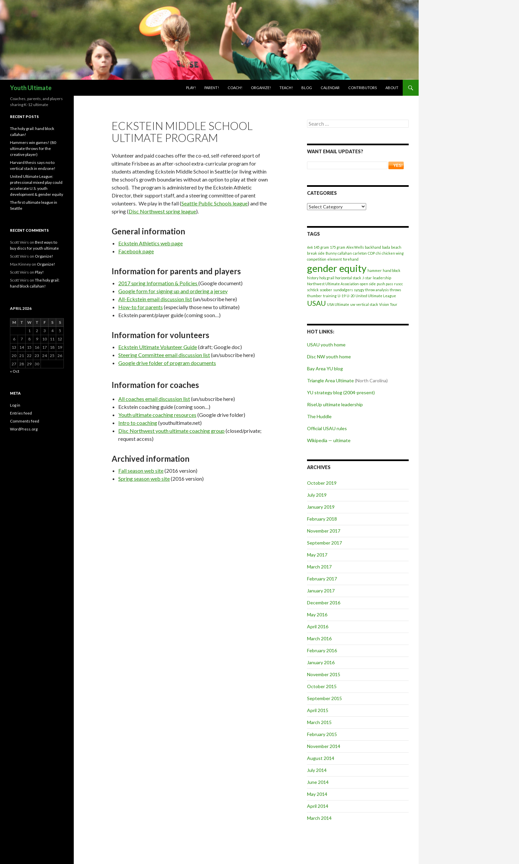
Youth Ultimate (31, 87)
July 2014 (317, 770)
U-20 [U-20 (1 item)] (351, 296)
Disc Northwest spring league (162, 211)
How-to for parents (140, 307)
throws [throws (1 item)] (395, 290)
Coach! (235, 87)
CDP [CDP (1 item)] (371, 253)
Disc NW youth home (329, 356)
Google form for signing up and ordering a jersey (173, 291)
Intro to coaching (137, 423)
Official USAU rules (327, 428)
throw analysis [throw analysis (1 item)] (377, 290)
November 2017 (323, 531)
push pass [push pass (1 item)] (385, 284)
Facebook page (136, 251)
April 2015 (317, 710)
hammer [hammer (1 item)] (374, 270)
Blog (306, 87)
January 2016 (321, 662)
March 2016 (319, 638)
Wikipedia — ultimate (329, 440)
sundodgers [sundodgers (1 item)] (343, 290)
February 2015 (322, 734)
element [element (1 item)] (334, 259)
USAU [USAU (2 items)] (316, 303)
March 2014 (319, 818)
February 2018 (322, 519)
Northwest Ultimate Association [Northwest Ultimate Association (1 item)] (333, 284)
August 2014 (320, 758)
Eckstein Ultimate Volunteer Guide (157, 347)
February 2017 (322, 578)
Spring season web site (144, 478)
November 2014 (323, 746)
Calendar (330, 87)
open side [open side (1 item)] (368, 284)
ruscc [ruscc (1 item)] (398, 284)
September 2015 (324, 698)
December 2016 (323, 602)
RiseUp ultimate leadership (335, 404)
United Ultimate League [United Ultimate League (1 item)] (376, 296)
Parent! (211, 87)
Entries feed (21, 413)
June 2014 (318, 782)
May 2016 (317, 614)
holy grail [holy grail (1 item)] (326, 278)
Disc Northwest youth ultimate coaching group (171, 431)
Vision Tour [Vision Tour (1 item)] (388, 304)
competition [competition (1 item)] (316, 259)
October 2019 (322, 483)
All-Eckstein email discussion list (155, 299)
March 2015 (319, 722)
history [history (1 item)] (312, 278)
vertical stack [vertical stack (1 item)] (367, 304)
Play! (191, 87)
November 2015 (323, 674)
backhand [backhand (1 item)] (373, 247)
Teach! (286, 87)
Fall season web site (140, 470)
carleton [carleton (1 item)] (360, 253)
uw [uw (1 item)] (352, 304)
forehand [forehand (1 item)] (351, 259)
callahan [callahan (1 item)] (345, 253)
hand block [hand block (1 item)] (391, 270)
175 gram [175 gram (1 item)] (337, 247)
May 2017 (317, 554)
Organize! (261, 87)
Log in (15, 405)
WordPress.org (24, 429)
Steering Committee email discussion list (164, 355)
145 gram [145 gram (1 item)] (321, 247)
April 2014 (317, 806)
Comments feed (24, 421)
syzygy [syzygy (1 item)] (359, 290)
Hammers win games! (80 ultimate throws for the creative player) (33, 148)
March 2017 (319, 566)
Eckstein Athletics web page (150, 243)
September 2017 (324, 543)
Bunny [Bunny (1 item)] (331, 253)
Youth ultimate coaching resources (157, 415)
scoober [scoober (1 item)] (326, 290)
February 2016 (322, 650)
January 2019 (321, 507)
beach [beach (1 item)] (396, 247)
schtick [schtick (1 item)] (313, 290)
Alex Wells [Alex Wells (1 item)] (355, 247)
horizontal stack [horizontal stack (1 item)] (348, 278)
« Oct (14, 371)
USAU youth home (326, 344)
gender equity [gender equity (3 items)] (336, 268)
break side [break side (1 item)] (316, 253)
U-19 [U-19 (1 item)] (342, 296)
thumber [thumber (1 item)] (314, 296)
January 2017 (321, 590)
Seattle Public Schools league (214, 203)
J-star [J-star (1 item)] (367, 278)
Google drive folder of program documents (167, 363)
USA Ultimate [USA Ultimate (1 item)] (338, 304)
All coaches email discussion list (154, 399)
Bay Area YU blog (325, 368)
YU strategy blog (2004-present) (341, 392)
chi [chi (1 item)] (378, 253)
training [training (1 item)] (330, 296)
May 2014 (317, 794)
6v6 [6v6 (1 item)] (310, 247)
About (391, 87)
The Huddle (319, 416)
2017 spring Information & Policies (158, 283)
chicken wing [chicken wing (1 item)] (393, 253)
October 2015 (322, 686)
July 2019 (317, 495)
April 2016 (317, 626)
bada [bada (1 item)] (386, 247)
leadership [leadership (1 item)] (382, 278)
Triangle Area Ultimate (330, 380)
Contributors (362, 87)
